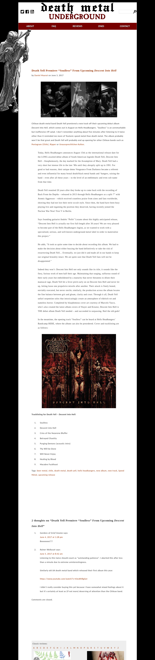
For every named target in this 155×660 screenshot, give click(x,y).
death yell (72, 470)
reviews (77, 26)
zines (101, 26)
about (30, 26)
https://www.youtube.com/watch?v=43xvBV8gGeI (63, 579)
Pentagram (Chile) (40, 144)
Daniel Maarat (41, 75)
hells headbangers (86, 470)
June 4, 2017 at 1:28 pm (51, 537)
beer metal (42, 470)
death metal (60, 470)
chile (51, 470)
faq (54, 26)
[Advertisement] (80, 49)
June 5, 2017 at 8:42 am (51, 554)
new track (112, 470)
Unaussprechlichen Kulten (71, 144)
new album (101, 470)
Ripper (53, 144)
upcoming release (46, 475)
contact (125, 26)
